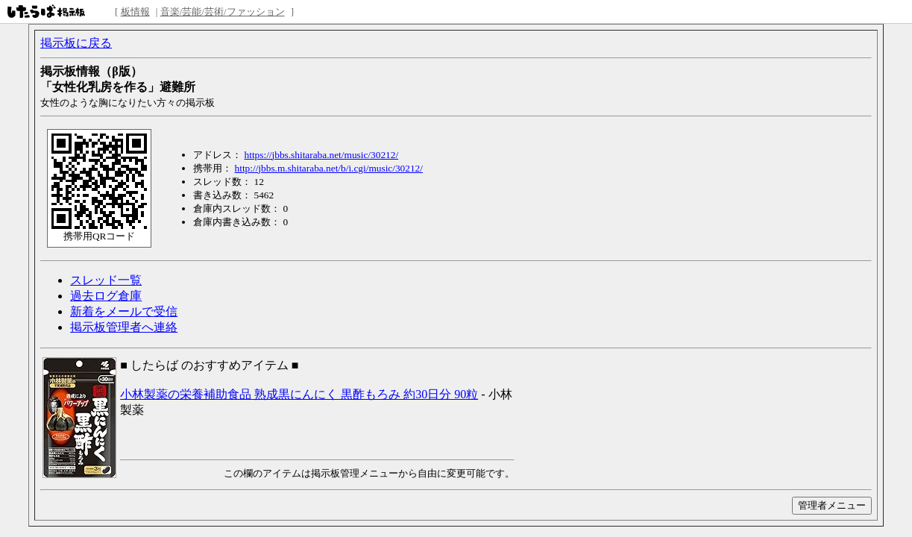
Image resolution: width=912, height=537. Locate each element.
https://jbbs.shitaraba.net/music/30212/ (322, 154)
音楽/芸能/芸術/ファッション (222, 11)
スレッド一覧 (106, 280)
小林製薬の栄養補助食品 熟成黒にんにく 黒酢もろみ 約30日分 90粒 (299, 394)
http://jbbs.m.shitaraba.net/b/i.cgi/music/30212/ (329, 168)
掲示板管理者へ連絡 (123, 327)
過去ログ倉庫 (106, 295)
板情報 (135, 11)
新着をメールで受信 (123, 311)
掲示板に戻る (76, 43)
